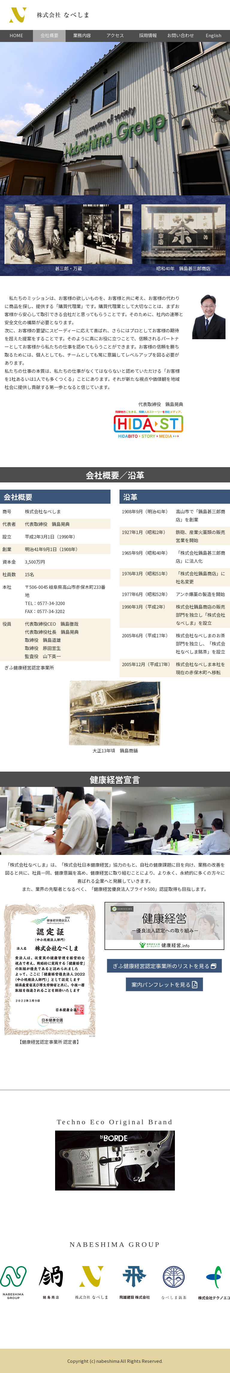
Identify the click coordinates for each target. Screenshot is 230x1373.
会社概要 (49, 35)
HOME (16, 35)
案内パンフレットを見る (164, 984)
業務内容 (82, 35)
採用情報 (148, 35)
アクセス (115, 35)
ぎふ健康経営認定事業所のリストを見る (164, 966)
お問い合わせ (180, 35)
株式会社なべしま (48, 14)
